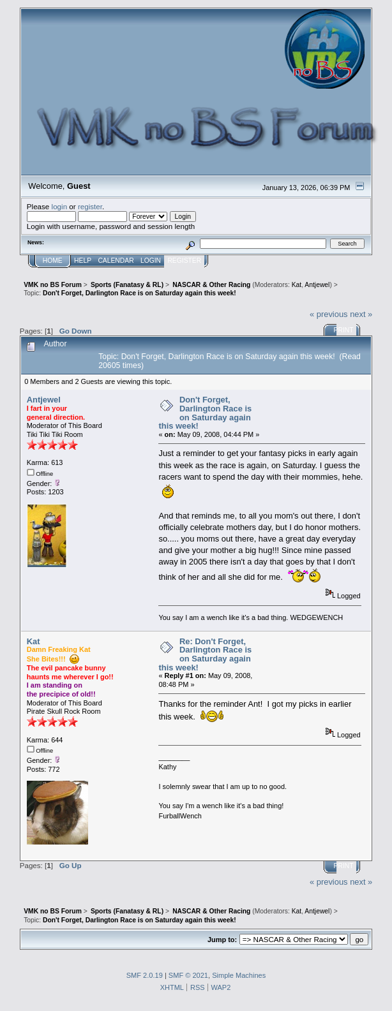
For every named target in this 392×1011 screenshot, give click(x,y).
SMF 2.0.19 (144, 975)
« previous (329, 314)
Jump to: (222, 939)
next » (361, 314)
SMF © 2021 (188, 975)
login (60, 206)
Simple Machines (239, 975)
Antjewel (317, 284)
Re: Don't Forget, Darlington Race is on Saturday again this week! (205, 654)
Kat (297, 284)
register (90, 206)
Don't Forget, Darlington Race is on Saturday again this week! (205, 413)
